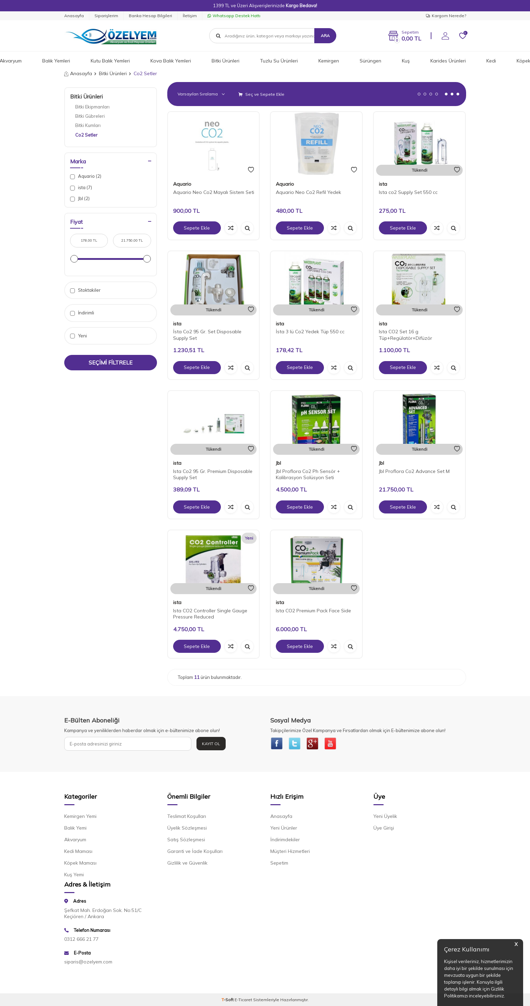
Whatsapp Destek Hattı (233, 15)
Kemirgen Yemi (80, 817)
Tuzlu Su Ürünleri (279, 61)
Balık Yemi (75, 829)
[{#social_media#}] (277, 744)
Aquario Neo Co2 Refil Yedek (308, 192)
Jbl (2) (80, 198)
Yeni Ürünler (283, 829)
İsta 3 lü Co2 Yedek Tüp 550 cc (310, 331)
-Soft (228, 1000)
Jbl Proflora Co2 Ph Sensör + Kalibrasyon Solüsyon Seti (308, 474)
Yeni (78, 336)
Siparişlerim (106, 15)
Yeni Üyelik (385, 817)
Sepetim (279, 864)
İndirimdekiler (285, 840)
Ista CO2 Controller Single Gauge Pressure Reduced (210, 614)
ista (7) (81, 187)
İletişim (190, 15)
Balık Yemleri (56, 61)
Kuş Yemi (74, 875)
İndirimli (82, 313)
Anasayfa (74, 15)
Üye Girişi (383, 829)
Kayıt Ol (211, 743)
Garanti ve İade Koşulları (195, 852)
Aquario (182, 184)
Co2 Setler (86, 135)
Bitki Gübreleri (90, 116)
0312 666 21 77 (81, 940)
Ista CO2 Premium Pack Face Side (313, 611)
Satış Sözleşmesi (186, 840)
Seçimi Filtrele (111, 362)
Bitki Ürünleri (225, 61)
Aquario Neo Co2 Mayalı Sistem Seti (213, 192)
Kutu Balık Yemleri (110, 61)
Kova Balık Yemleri (170, 61)
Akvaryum (75, 840)
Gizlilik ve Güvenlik (187, 864)
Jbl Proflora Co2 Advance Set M (414, 471)
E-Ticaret (243, 1000)
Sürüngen (370, 61)
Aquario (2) (85, 176)
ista (383, 184)
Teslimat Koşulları (186, 817)
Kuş (406, 61)
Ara (325, 35)
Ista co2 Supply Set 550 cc (408, 192)
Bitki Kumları (88, 125)
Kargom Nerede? (446, 15)
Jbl (278, 463)
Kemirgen (328, 61)
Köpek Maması (80, 864)
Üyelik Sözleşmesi (187, 829)
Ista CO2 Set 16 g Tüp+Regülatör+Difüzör (405, 334)
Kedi (491, 61)
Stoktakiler (85, 290)
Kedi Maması (78, 852)
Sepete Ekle (197, 228)
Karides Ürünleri (448, 61)
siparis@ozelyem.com (88, 963)
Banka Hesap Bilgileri (150, 15)
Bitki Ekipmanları (92, 106)
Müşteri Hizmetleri (290, 852)
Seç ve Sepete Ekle (261, 94)
